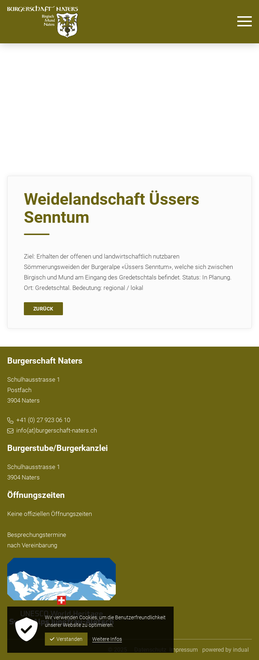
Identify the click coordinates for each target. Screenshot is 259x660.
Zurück (43, 309)
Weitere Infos (107, 639)
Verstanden (66, 639)
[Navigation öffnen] (244, 21)
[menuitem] (183, 650)
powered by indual (225, 649)
